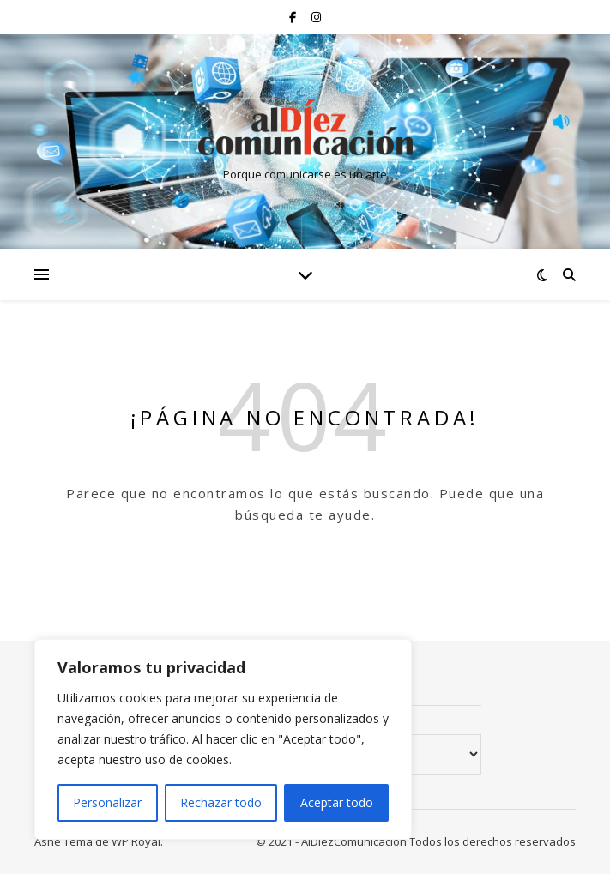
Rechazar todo (221, 802)
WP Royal (136, 841)
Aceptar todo (336, 802)
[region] (223, 739)
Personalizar (107, 802)
